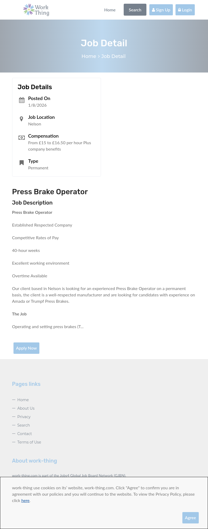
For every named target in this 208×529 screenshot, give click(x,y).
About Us (26, 408)
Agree (190, 517)
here (25, 500)
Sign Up (161, 9)
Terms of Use (29, 442)
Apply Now (26, 347)
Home (109, 9)
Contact (24, 433)
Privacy (24, 416)
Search (135, 9)
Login (185, 9)
